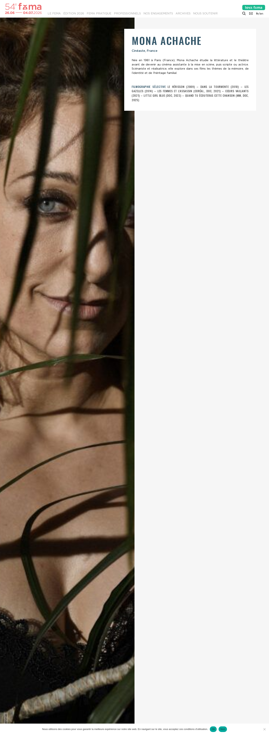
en (261, 13)
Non (222, 729)
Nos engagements (158, 13)
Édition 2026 (73, 13)
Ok (213, 729)
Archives (183, 13)
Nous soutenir (205, 13)
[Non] (264, 729)
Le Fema (54, 13)
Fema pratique (99, 13)
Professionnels (127, 13)
